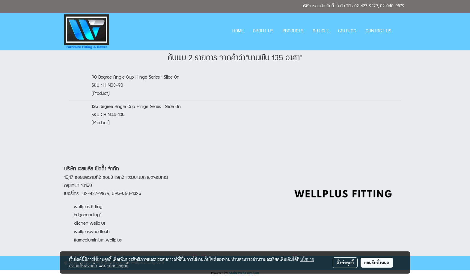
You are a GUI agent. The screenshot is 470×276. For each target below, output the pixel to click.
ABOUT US (263, 31)
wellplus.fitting (88, 207)
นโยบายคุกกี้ (117, 265)
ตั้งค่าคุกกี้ (345, 262)
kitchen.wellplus (90, 224)
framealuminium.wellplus (93, 240)
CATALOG (347, 31)
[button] (401, 31)
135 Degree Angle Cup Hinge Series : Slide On (136, 107)
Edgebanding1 (87, 215)
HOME (238, 31)
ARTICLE (321, 31)
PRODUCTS (293, 31)
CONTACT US (378, 31)
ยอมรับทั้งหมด (376, 262)
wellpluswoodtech (92, 232)
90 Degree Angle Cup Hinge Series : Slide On (135, 78)
